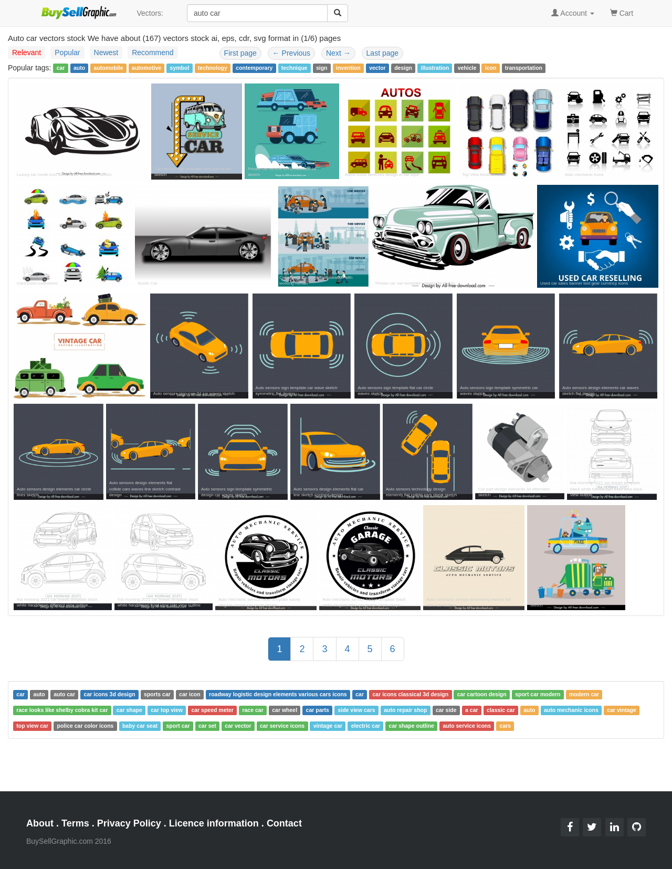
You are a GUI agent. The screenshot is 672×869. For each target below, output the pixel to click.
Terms (75, 823)
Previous (291, 53)
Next (338, 53)
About (40, 823)
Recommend (152, 52)
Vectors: (149, 13)
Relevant (26, 52)
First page (240, 53)
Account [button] (572, 13)
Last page (382, 53)
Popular (67, 52)
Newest (106, 52)
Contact (284, 823)
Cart (621, 12)
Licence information (214, 823)
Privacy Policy (129, 823)
